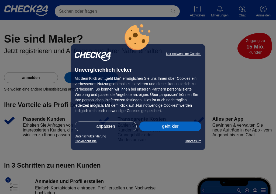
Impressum (193, 141)
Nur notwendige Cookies (183, 54)
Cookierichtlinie (85, 141)
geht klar (170, 126)
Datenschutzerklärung (90, 136)
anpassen (105, 126)
